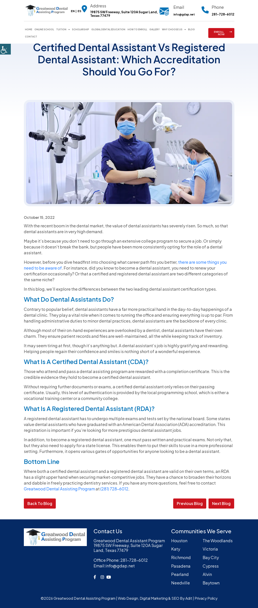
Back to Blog (39, 503)
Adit (188, 598)
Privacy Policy (206, 598)
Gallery (154, 29)
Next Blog (221, 503)
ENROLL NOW (223, 33)
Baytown (211, 582)
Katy (175, 549)
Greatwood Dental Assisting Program (59, 488)
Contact (31, 36)
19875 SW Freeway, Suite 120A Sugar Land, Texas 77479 (124, 14)
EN (73, 11)
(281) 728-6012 (114, 488)
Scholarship (80, 29)
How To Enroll (137, 29)
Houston (179, 540)
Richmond (181, 557)
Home (28, 29)
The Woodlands (218, 540)
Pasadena (181, 565)
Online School (44, 29)
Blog (191, 29)
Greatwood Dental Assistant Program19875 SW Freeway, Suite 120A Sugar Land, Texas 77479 (129, 545)
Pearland (180, 574)
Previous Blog (190, 503)
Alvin (207, 574)
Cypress (211, 565)
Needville (180, 582)
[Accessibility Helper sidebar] (5, 49)
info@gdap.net (184, 14)
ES (79, 11)
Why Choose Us (172, 29)
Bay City (211, 557)
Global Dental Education (108, 29)
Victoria (210, 549)
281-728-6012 (223, 14)
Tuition (61, 29)
